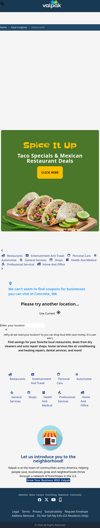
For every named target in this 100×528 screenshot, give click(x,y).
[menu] (2, 4)
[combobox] (50, 325)
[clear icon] (6, 329)
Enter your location (12, 325)
